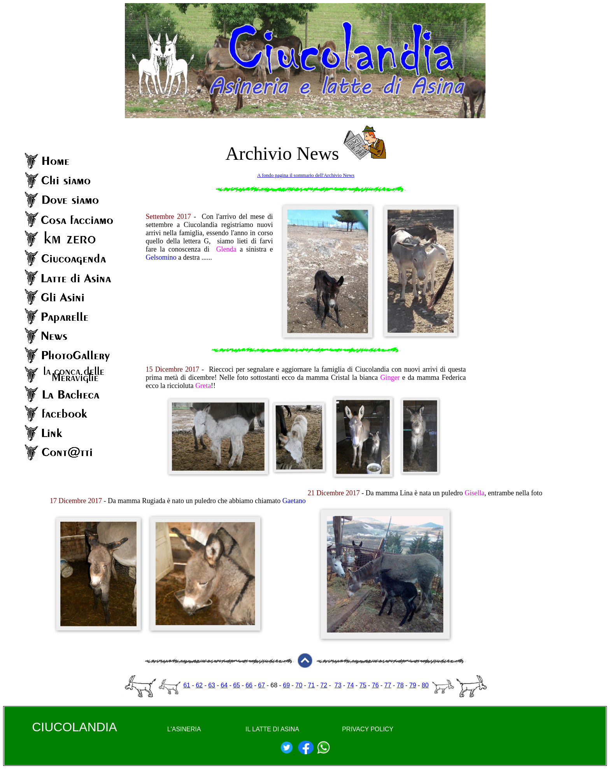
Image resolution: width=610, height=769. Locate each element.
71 (311, 685)
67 (261, 685)
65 (236, 685)
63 (211, 685)
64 (224, 685)
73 (338, 685)
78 (400, 685)
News (317, 153)
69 (286, 685)
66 (248, 685)
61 (186, 685)
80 (425, 685)
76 (375, 685)
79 (412, 685)
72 (323, 685)
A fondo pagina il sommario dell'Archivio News (305, 175)
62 (199, 685)
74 (350, 685)
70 (298, 685)
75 (362, 685)
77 (387, 685)
